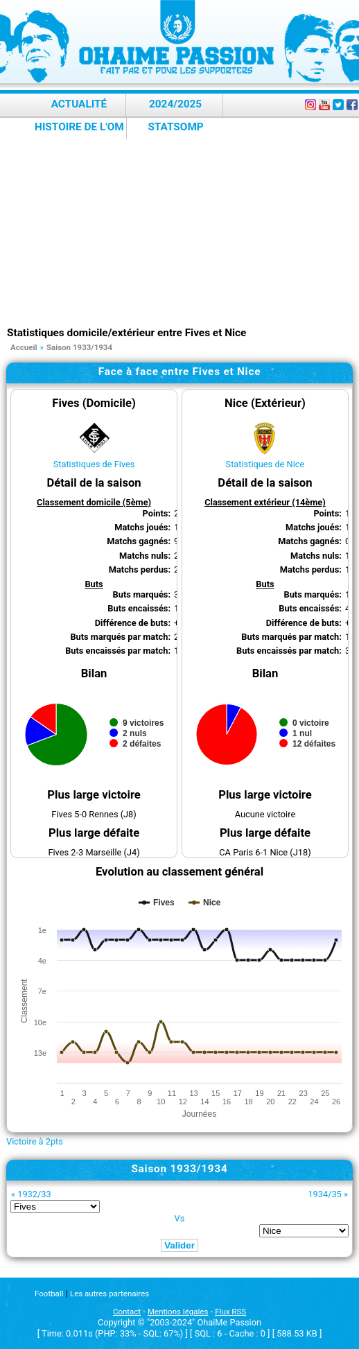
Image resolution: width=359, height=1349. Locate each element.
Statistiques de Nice (265, 464)
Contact (127, 1311)
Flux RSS (230, 1311)
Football (49, 1293)
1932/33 (34, 1194)
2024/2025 (175, 104)
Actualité (79, 104)
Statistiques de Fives (94, 464)
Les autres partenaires (109, 1293)
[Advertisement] (183, 222)
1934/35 (324, 1194)
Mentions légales (178, 1311)
